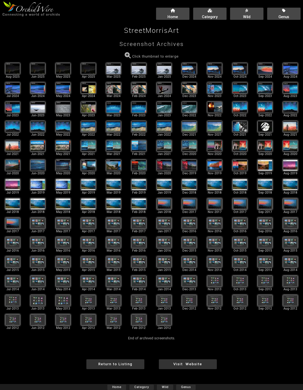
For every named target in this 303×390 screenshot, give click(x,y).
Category (141, 387)
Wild (165, 387)
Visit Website (187, 364)
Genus (186, 387)
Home (116, 387)
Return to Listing (115, 364)
